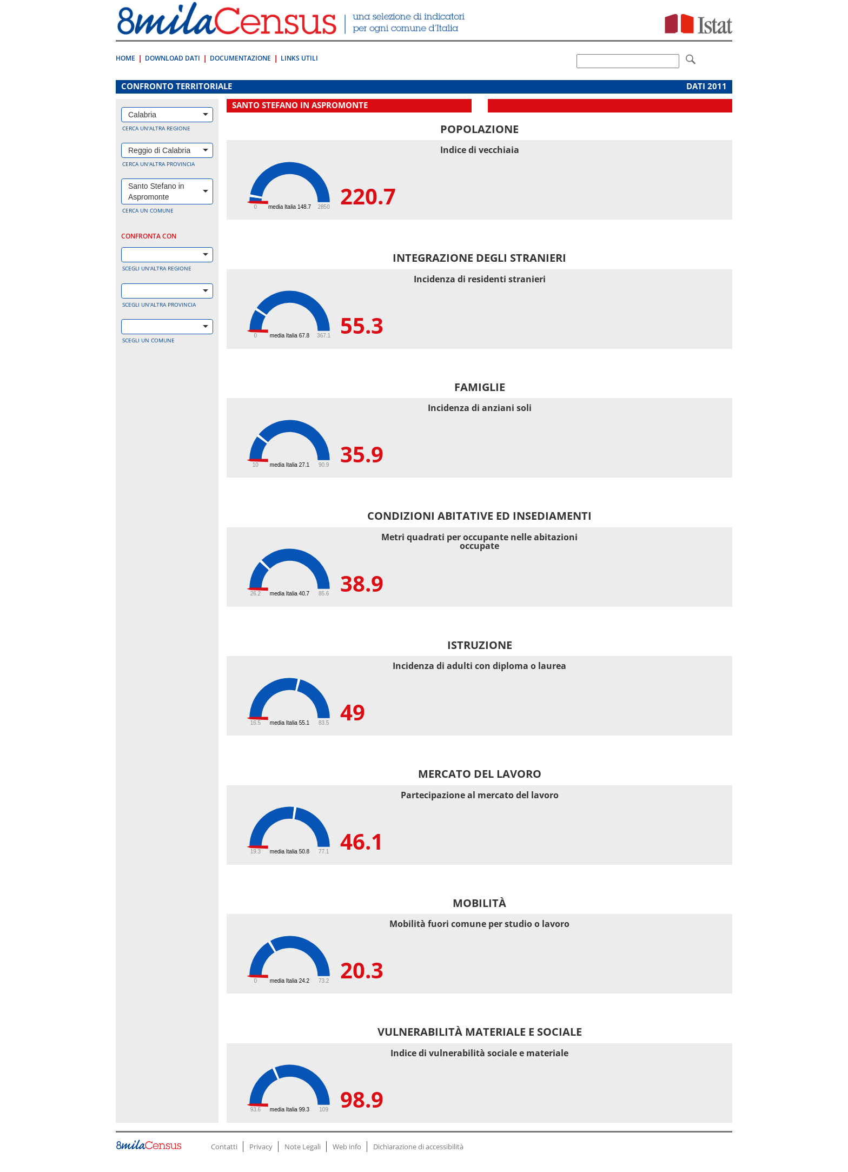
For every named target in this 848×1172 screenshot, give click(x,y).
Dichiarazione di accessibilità (418, 1146)
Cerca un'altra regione (156, 128)
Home (125, 58)
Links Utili (299, 58)
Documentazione (240, 58)
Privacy (261, 1146)
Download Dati (172, 58)
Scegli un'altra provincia (159, 304)
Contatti (224, 1146)
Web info (347, 1146)
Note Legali (302, 1146)
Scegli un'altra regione (156, 268)
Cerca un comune (148, 210)
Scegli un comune (148, 340)
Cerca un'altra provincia (158, 164)
